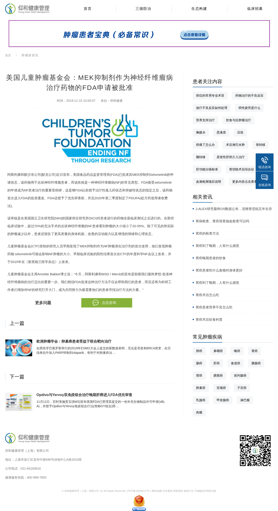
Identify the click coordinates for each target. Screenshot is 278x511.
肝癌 (216, 363)
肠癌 (199, 363)
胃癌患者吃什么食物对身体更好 (219, 270)
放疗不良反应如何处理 (211, 108)
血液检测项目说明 (208, 181)
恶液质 (221, 132)
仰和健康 (116, 100)
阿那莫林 (178, 491)
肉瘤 (199, 412)
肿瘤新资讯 (29, 55)
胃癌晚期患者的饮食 (211, 258)
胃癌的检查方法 (207, 233)
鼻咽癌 (218, 351)
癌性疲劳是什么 (249, 108)
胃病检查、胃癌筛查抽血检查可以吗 (222, 221)
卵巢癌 (200, 388)
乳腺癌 (200, 400)
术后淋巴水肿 (235, 144)
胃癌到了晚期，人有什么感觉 (217, 246)
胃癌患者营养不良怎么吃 (214, 307)
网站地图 (157, 491)
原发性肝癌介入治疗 (231, 157)
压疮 (240, 132)
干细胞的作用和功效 (205, 491)
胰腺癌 (256, 363)
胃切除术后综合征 (241, 169)
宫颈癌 (221, 388)
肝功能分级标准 (207, 169)
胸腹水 (200, 132)
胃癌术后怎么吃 (207, 295)
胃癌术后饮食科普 (209, 319)
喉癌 (237, 351)
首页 (8, 55)
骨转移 (260, 144)
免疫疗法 (188, 491)
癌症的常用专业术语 (210, 95)
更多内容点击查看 (244, 181)
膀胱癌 (218, 375)
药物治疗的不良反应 (249, 95)
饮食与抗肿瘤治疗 (238, 120)
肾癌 (199, 375)
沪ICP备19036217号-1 (139, 491)
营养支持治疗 (205, 120)
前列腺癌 (240, 375)
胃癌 (254, 351)
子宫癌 (242, 388)
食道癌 (235, 363)
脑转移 (200, 157)
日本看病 (167, 491)
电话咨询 (264, 167)
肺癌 (199, 351)
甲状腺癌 (223, 400)
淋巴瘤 (245, 400)
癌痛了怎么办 (205, 144)
